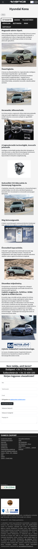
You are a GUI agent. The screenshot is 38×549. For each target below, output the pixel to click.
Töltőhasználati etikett (7, 440)
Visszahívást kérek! (7, 403)
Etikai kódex (4, 444)
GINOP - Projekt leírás (6, 458)
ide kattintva (28, 539)
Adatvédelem (22, 446)
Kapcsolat (3, 442)
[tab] (7, 20)
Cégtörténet (4, 446)
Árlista (3, 14)
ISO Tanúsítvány (23, 442)
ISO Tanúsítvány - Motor (25, 444)
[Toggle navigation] (3, 2)
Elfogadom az (13, 399)
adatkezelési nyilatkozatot (17, 399)
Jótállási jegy (4, 447)
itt (17, 546)
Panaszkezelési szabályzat (8, 449)
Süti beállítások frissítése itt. (26, 546)
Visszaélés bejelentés (24, 438)
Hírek (20, 440)
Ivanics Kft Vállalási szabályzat (9, 451)
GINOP (3, 456)
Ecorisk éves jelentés (6, 438)
